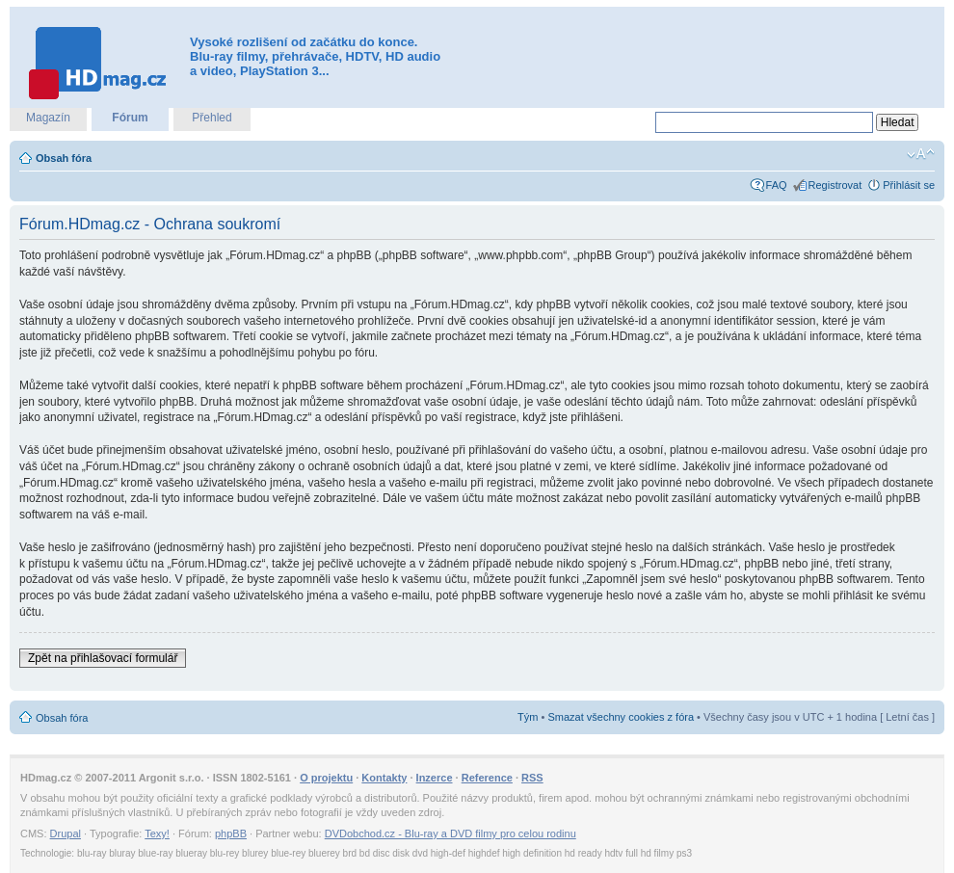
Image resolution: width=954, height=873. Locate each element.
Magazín (48, 117)
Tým (527, 717)
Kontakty (384, 777)
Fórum (129, 117)
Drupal (65, 833)
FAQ (776, 185)
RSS (532, 777)
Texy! (157, 833)
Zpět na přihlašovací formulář (102, 658)
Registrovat (835, 185)
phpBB (231, 833)
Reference (487, 777)
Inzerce (434, 777)
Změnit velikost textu (921, 154)
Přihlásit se (909, 185)
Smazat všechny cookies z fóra (620, 717)
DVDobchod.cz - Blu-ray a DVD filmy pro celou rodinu (450, 833)
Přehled (211, 117)
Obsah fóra (64, 158)
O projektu (326, 777)
